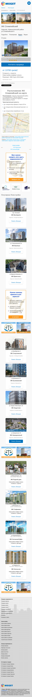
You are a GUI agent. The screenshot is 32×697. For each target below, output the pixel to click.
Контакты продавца (16, 64)
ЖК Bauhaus (16, 245)
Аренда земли (4, 653)
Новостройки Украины (6, 623)
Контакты (3, 615)
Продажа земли (4, 607)
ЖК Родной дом (17, 147)
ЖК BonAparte (16, 215)
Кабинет (3, 7)
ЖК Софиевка (16, 509)
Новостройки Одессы (6, 631)
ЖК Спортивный (16, 353)
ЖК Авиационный (16, 435)
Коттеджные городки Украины (7, 664)
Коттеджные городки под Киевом (8, 668)
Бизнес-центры (4, 657)
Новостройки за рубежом (6, 637)
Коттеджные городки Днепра (7, 670)
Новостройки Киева (5, 625)
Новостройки (12, 10)
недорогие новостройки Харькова (16, 140)
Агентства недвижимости (6, 613)
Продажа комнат (5, 603)
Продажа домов (4, 605)
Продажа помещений (5, 609)
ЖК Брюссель (16, 276)
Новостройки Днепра (5, 629)
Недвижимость (4, 10)
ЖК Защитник (15, 408)
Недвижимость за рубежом (7, 611)
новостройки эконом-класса (13, 139)
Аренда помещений (5, 655)
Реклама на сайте (5, 617)
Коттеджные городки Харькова (8, 674)
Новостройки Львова (5, 635)
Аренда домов (4, 649)
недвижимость (11, 82)
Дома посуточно (4, 651)
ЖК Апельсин (16, 569)
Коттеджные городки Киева (7, 666)
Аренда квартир (4, 645)
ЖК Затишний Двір (14, 149)
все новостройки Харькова (17, 137)
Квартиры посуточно (5, 647)
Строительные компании (6, 639)
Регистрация (11, 7)
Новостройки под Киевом (6, 627)
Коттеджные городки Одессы (7, 672)
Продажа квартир (5, 601)
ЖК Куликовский (16, 380)
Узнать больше (16, 221)
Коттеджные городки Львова (7, 676)
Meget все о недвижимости (16, 685)
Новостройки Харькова (6, 633)
